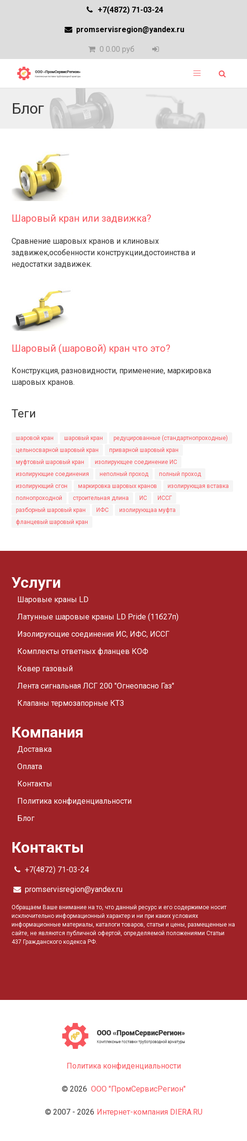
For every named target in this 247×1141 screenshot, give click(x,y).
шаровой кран (35, 438)
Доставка (34, 749)
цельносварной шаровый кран (57, 450)
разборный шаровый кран (51, 510)
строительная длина (101, 498)
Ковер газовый (45, 668)
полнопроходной (39, 498)
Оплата (29, 766)
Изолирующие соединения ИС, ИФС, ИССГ (93, 634)
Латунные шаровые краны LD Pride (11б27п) (98, 616)
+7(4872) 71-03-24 (123, 9)
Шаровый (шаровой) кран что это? (90, 348)
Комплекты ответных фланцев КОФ (82, 651)
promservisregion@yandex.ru (123, 29)
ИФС (102, 510)
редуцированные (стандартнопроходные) (170, 438)
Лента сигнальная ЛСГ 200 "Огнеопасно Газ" (95, 685)
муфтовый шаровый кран (50, 462)
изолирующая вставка (198, 486)
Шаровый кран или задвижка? (81, 218)
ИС (143, 498)
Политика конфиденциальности (74, 801)
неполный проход (124, 474)
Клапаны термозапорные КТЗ (70, 703)
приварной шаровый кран (144, 450)
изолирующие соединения (52, 474)
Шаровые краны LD (53, 599)
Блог (25, 818)
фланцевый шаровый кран (52, 522)
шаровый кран (83, 438)
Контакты (34, 783)
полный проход (180, 474)
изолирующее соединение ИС (136, 462)
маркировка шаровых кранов (117, 486)
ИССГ (164, 498)
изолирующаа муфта (147, 510)
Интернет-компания (149, 1112)
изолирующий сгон (41, 486)
